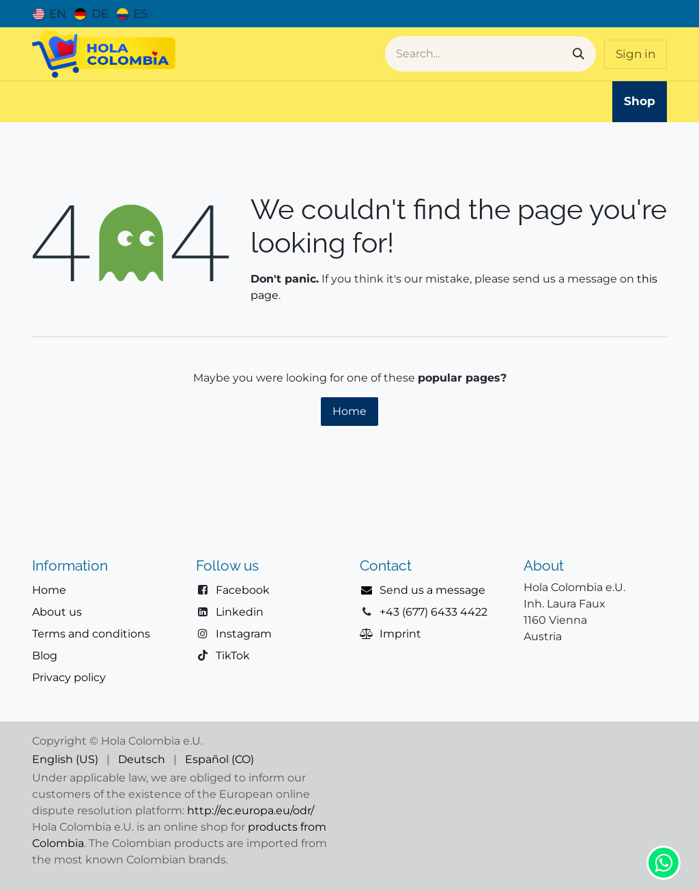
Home (349, 411)
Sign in (635, 54)
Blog (44, 655)
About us (57, 611)
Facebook (243, 590)
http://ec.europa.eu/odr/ (250, 810)
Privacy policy (69, 677)
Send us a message (432, 590)
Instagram (244, 633)
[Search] (578, 54)
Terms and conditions (91, 633)
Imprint (400, 633)
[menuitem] (49, 14)
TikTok (233, 655)
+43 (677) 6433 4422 (433, 611)
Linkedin (239, 611)
